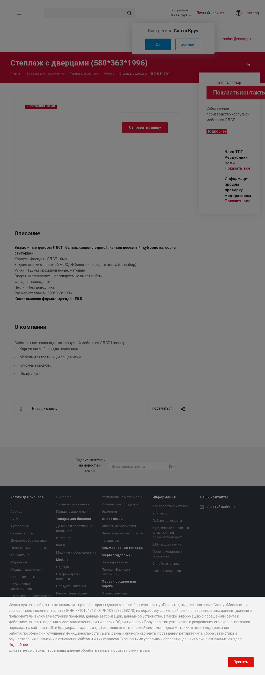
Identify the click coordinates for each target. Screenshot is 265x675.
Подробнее (18, 645)
